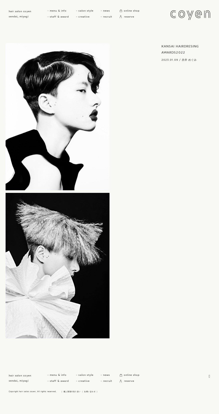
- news (105, 10)
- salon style (84, 10)
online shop (129, 10)
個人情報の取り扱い (72, 391)
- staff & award (58, 16)
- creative (82, 16)
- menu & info (57, 10)
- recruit (106, 16)
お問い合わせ (90, 391)
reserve (126, 16)
